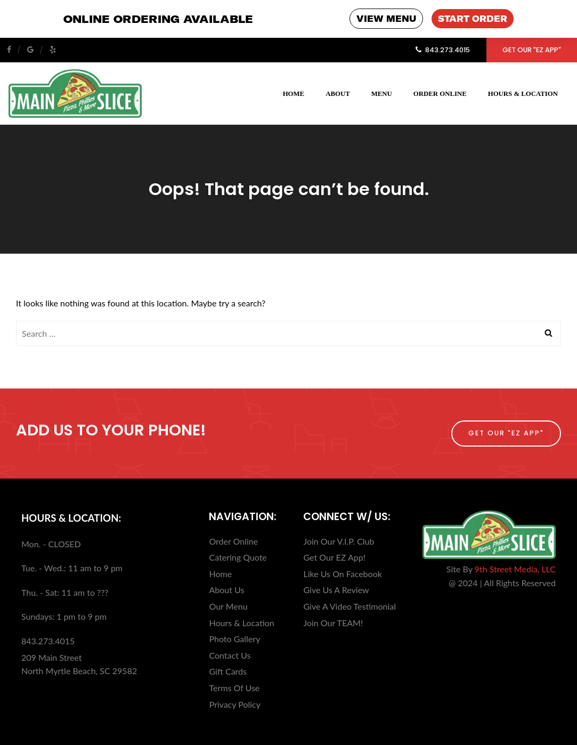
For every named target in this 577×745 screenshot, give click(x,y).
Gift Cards (228, 671)
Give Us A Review (336, 589)
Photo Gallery (234, 638)
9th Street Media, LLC (515, 568)
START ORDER (472, 18)
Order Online (440, 93)
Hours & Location (523, 93)
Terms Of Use (234, 687)
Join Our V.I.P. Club (338, 541)
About (338, 93)
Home (294, 93)
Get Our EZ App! (334, 557)
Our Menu (228, 606)
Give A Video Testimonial (349, 606)
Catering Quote (237, 557)
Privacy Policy (235, 704)
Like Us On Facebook (342, 573)
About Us (226, 589)
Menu (381, 93)
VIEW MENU (386, 18)
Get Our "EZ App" (531, 49)
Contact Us (229, 655)
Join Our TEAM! (333, 622)
